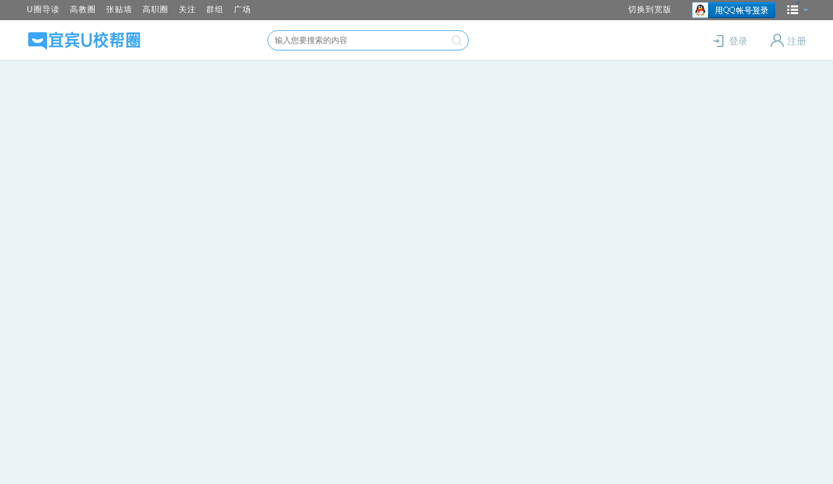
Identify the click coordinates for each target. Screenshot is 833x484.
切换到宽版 (650, 9)
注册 (788, 41)
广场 (242, 9)
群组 (215, 9)
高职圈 (155, 9)
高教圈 (83, 9)
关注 (187, 9)
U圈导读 (43, 9)
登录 (731, 41)
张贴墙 (119, 9)
